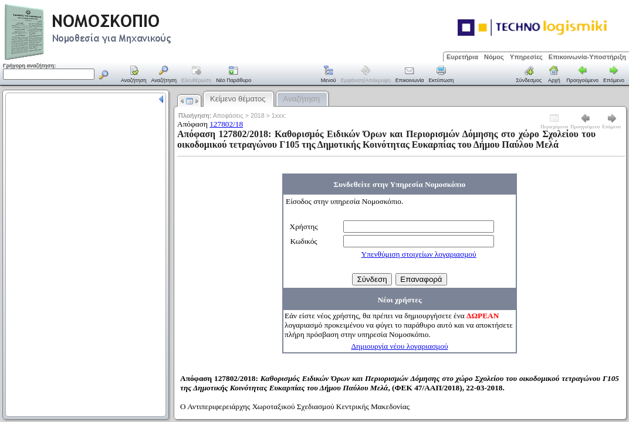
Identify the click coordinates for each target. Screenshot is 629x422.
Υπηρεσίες (526, 56)
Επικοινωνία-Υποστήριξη (587, 56)
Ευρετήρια (462, 56)
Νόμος (494, 56)
